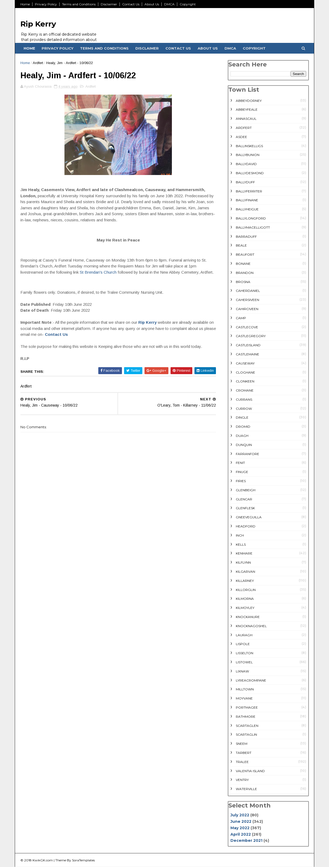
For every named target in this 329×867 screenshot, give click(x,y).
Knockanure (248, 617)
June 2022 (240, 821)
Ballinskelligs (249, 146)
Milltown (245, 689)
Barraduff (246, 237)
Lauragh (244, 635)
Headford (245, 526)
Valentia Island (250, 771)
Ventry (242, 780)
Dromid (243, 427)
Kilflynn (243, 562)
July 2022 (239, 815)
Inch (240, 535)
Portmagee (247, 707)
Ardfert (38, 63)
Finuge (242, 472)
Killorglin (246, 590)
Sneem (241, 744)
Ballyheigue (247, 209)
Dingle (242, 417)
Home (25, 4)
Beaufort (245, 254)
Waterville (246, 789)
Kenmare (244, 553)
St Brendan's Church (99, 272)
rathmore (245, 717)
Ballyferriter (249, 191)
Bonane (243, 264)
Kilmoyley (245, 608)
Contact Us (130, 4)
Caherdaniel (248, 291)
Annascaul (246, 119)
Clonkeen (245, 381)
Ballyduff (245, 182)
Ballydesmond (250, 173)
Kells (241, 544)
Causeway (245, 363)
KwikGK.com (42, 860)
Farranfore (247, 454)
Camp (241, 318)
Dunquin (244, 445)
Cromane (245, 390)
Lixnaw (242, 671)
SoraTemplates (83, 860)
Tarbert (243, 753)
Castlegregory (251, 336)
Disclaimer (109, 4)
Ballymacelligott (253, 227)
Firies (241, 481)
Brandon (245, 273)
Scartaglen (247, 726)
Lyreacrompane (251, 680)
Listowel (244, 662)
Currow (244, 409)
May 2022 (240, 827)
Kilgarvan (245, 572)
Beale (241, 245)
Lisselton (244, 653)
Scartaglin (246, 734)
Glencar (244, 499)
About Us (151, 4)
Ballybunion (247, 155)
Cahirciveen (247, 309)
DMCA (169, 4)
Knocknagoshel (251, 626)
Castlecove (247, 327)
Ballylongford (251, 218)
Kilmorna (245, 599)
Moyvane (244, 698)
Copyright (188, 4)
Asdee (241, 137)
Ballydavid (246, 164)
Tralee (242, 762)
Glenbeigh (245, 490)
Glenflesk (245, 508)
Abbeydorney (249, 101)
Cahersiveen (247, 300)
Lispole (243, 644)
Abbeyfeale (247, 109)
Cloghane (245, 372)
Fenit (240, 463)
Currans (244, 399)
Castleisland (248, 345)
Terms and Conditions (79, 4)
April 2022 (240, 834)
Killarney (245, 581)
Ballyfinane (247, 200)
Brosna (243, 282)
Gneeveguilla (249, 517)
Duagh (242, 436)
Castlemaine (247, 354)
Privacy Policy (46, 4)
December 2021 (246, 840)
